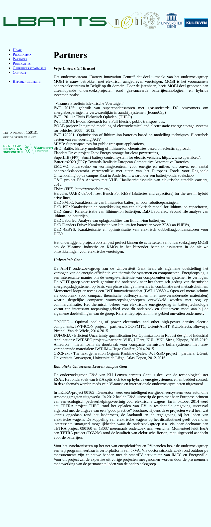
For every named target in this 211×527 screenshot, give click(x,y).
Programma (22, 54)
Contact (19, 72)
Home (17, 50)
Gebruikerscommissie (29, 68)
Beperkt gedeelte (26, 81)
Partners (20, 59)
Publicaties (22, 63)
